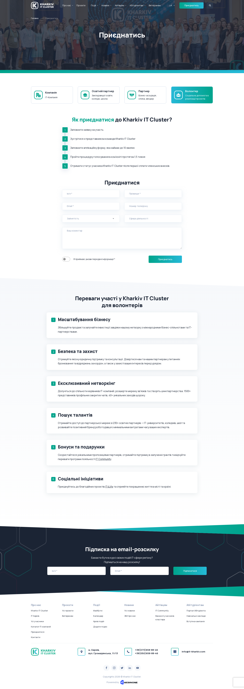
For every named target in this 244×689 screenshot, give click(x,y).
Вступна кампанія (196, 621)
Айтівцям (119, 5)
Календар (98, 615)
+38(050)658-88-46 (146, 653)
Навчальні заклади (196, 615)
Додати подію (100, 626)
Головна (34, 18)
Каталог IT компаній (41, 626)
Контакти (35, 637)
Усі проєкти (67, 610)
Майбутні (97, 610)
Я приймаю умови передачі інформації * (66, 259)
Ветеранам (155, 5)
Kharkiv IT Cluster (39, 610)
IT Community (103, 459)
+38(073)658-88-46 (146, 650)
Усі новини (129, 610)
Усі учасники (37, 621)
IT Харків (35, 615)
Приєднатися (37, 632)
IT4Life (109, 486)
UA (170, 5)
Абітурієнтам (136, 5)
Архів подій (98, 621)
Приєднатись (191, 5)
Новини (105, 5)
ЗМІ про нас (130, 615)
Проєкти (80, 5)
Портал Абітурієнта (196, 610)
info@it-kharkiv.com (193, 651)
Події (93, 5)
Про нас (66, 5)
